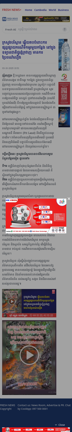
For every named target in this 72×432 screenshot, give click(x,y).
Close (59, 425)
